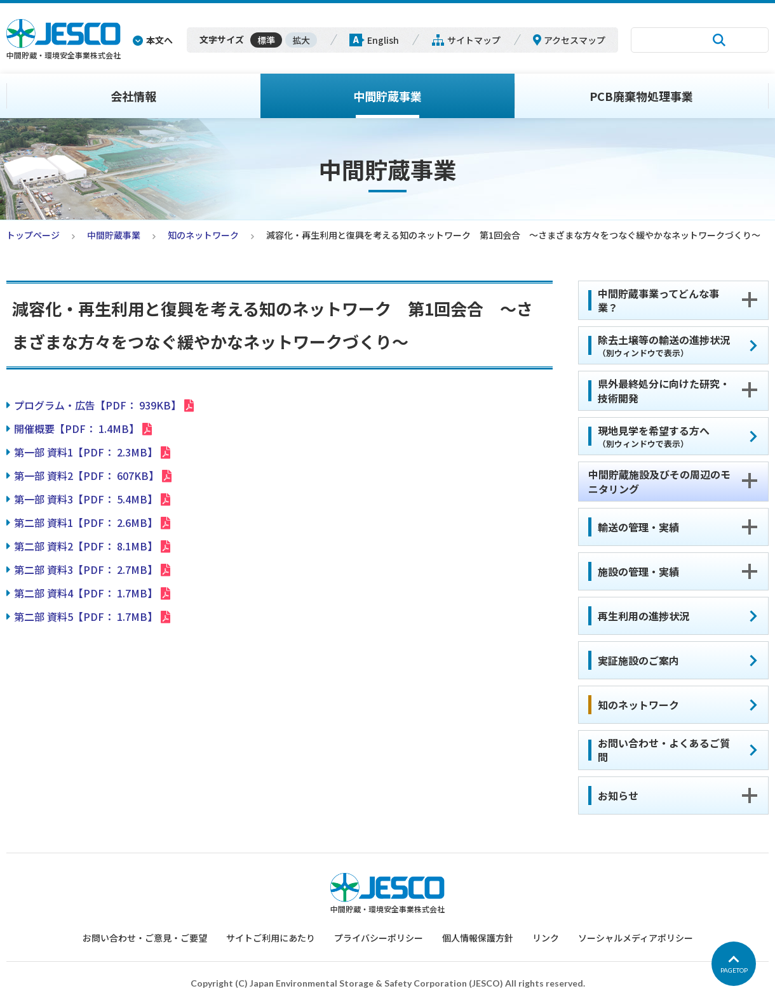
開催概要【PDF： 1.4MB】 (76, 428)
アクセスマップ (574, 40)
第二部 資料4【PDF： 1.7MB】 (86, 593)
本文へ (159, 40)
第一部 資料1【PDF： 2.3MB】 (86, 452)
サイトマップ (474, 40)
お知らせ (618, 795)
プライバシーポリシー (378, 937)
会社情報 (133, 96)
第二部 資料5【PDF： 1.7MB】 (86, 616)
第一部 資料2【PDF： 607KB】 (86, 475)
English (383, 40)
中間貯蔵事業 (387, 96)
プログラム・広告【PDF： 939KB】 (97, 405)
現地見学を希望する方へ (654, 436)
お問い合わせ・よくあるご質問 (664, 749)
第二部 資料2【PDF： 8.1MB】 (86, 546)
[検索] (667, 40)
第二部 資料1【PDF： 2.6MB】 (86, 522)
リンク (545, 937)
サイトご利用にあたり (270, 937)
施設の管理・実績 (638, 571)
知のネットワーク (203, 235)
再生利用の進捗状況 (643, 615)
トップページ (33, 235)
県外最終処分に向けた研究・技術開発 (664, 390)
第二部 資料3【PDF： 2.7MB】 (86, 569)
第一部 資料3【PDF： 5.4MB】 (86, 499)
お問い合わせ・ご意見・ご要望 (145, 937)
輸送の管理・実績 (638, 527)
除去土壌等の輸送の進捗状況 (664, 345)
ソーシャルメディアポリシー (635, 937)
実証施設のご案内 (638, 660)
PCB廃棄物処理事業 (641, 96)
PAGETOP (734, 970)
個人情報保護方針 (477, 937)
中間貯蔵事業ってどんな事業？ (658, 300)
